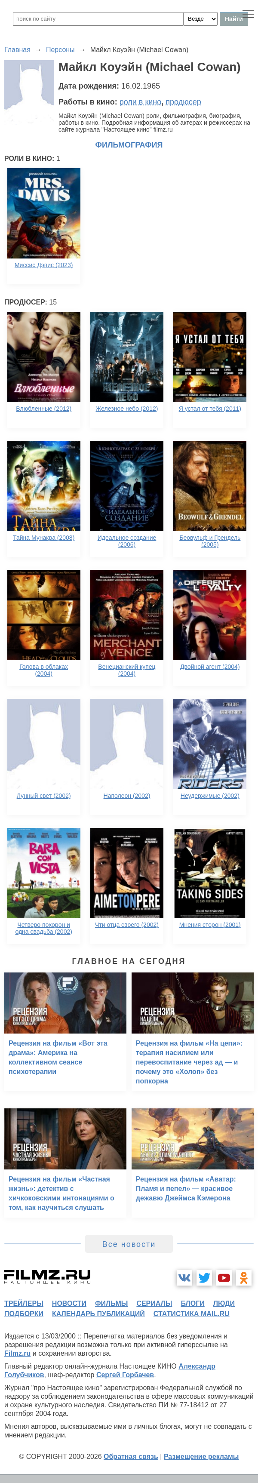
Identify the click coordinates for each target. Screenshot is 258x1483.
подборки (23, 1313)
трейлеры (23, 1303)
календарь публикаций (98, 1313)
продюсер (183, 102)
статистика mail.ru (192, 1313)
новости (69, 1303)
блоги (192, 1303)
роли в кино (141, 102)
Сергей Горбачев (125, 1374)
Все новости (129, 1244)
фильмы (111, 1303)
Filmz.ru (17, 1353)
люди (224, 1303)
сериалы (154, 1303)
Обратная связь (131, 1456)
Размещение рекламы (201, 1456)
